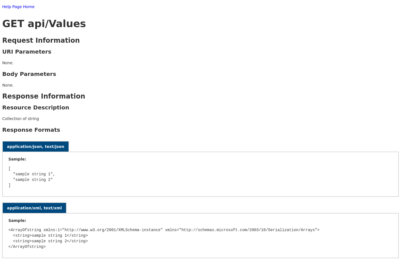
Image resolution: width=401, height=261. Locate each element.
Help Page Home (18, 6)
